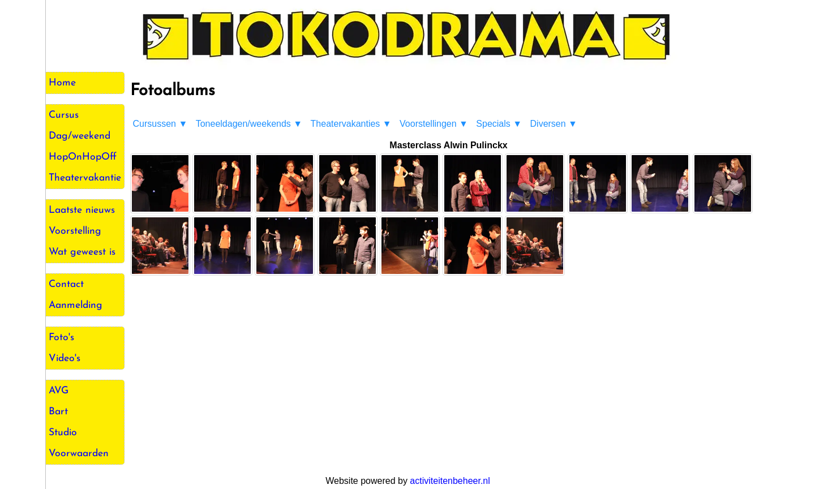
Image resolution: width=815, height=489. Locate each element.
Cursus (64, 115)
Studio (63, 432)
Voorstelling (75, 231)
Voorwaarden (79, 453)
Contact (66, 284)
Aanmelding (75, 305)
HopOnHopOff (83, 157)
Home (62, 83)
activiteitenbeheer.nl (450, 481)
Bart (58, 412)
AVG (58, 391)
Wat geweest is (82, 252)
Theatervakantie (85, 178)
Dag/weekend (79, 136)
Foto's (61, 337)
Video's (64, 358)
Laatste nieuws (82, 210)
